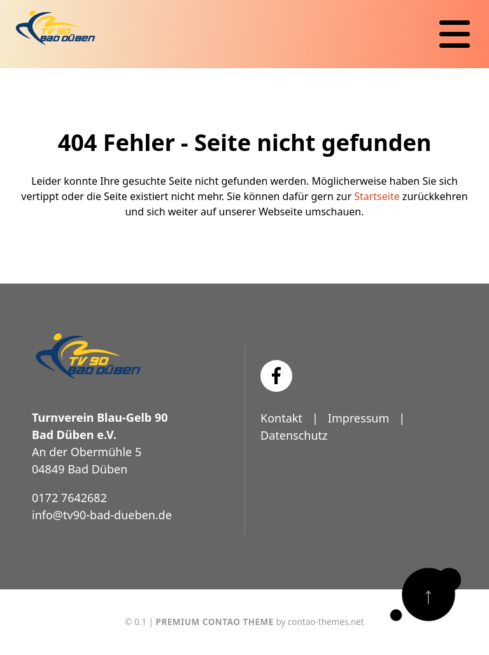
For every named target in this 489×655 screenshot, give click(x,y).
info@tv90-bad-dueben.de (102, 514)
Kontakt (281, 418)
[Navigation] (454, 34)
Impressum (358, 418)
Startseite (377, 196)
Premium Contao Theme (215, 622)
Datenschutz (293, 435)
